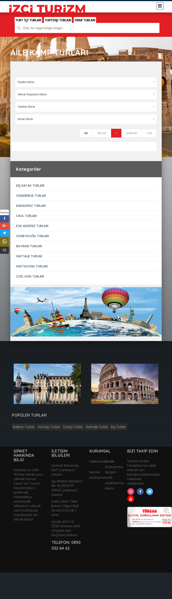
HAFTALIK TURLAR (29, 256)
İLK (86, 133)
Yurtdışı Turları (48, 427)
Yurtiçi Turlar (73, 427)
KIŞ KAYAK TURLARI (30, 185)
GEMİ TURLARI (85, 20)
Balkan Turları (23, 427)
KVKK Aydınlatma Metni (114, 483)
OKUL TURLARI (26, 216)
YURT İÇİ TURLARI (28, 20)
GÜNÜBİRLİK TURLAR (31, 195)
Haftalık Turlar (97, 427)
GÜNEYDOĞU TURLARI (32, 236)
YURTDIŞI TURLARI (58, 20)
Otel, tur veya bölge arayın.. (43, 28)
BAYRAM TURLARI (29, 246)
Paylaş (4, 212)
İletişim (110, 472)
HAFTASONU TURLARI (32, 266)
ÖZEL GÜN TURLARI (30, 276)
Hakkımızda (98, 461)
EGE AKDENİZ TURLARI (32, 226)
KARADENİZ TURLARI (31, 205)
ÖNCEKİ (102, 133)
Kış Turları (118, 427)
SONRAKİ (131, 133)
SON (149, 133)
